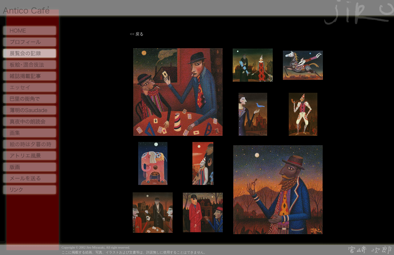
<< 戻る (135, 34)
